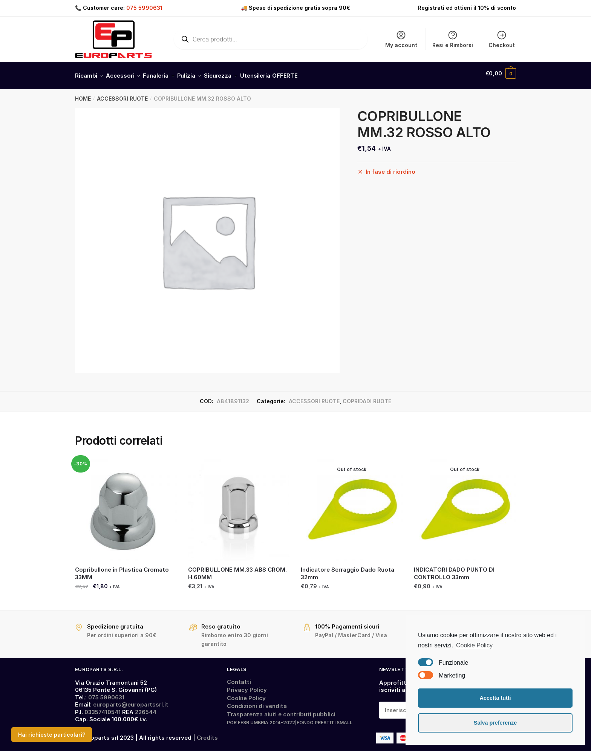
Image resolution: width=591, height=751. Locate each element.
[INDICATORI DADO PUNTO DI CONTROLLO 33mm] (465, 505)
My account (401, 39)
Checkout (501, 39)
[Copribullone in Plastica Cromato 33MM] (126, 505)
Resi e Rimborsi (452, 39)
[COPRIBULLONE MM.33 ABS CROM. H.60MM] (239, 505)
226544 (145, 707)
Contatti (239, 677)
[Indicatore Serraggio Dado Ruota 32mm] (352, 505)
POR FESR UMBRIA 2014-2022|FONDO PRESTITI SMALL (289, 718)
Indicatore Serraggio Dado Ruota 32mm (347, 568)
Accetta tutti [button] (495, 698)
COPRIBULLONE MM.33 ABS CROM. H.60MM (237, 568)
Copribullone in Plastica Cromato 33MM (122, 568)
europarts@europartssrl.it (130, 700)
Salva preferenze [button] (495, 723)
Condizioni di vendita (257, 701)
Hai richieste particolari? (51, 734)
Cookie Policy (246, 693)
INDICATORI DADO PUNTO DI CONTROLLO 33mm (454, 568)
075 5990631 (144, 8)
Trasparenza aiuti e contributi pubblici (281, 709)
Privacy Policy (247, 685)
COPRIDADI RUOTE (367, 396)
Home (83, 94)
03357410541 (102, 707)
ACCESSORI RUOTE (122, 94)
